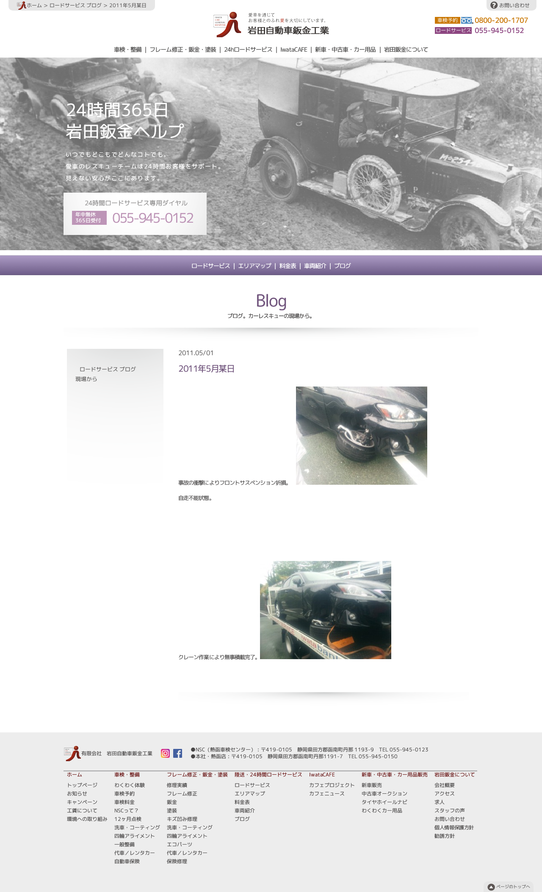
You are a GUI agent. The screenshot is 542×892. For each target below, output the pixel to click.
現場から (86, 379)
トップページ (82, 785)
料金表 (287, 266)
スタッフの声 (449, 810)
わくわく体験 (129, 785)
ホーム (29, 5)
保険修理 (177, 861)
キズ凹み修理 (182, 819)
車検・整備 (127, 49)
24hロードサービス (248, 49)
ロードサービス (210, 266)
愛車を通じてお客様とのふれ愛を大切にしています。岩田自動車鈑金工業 (271, 24)
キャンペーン (82, 802)
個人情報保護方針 (454, 827)
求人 (439, 802)
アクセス (444, 793)
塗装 (172, 810)
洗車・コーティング (137, 827)
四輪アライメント (134, 836)
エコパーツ (179, 844)
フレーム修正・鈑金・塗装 (182, 49)
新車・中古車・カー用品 (345, 49)
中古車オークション (384, 793)
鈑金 (172, 802)
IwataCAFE (293, 49)
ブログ (342, 266)
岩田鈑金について (406, 49)
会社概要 (444, 785)
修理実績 (177, 785)
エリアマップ (254, 266)
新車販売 (372, 785)
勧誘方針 (444, 836)
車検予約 (124, 793)
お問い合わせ (514, 5)
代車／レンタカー (134, 853)
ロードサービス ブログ (76, 5)
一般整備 (124, 844)
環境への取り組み (87, 819)
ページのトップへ (513, 886)
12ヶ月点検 (127, 819)
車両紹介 (315, 266)
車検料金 (124, 802)
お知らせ (77, 793)
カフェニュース (327, 793)
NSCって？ (126, 810)
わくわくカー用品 (382, 810)
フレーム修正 (182, 793)
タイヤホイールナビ (384, 802)
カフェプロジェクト (332, 785)
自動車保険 (127, 861)
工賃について (82, 810)
